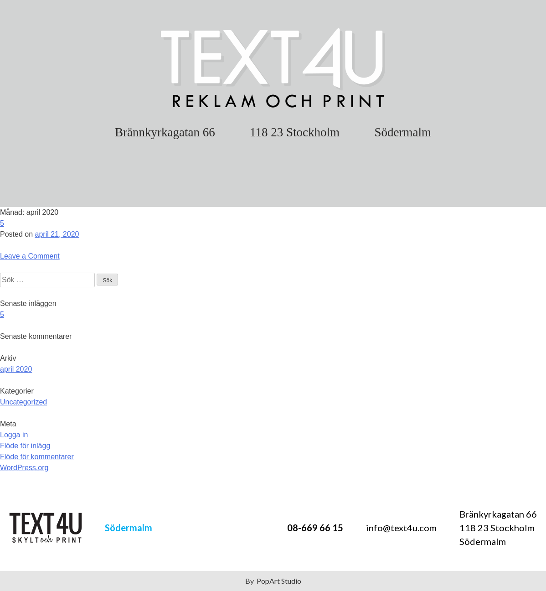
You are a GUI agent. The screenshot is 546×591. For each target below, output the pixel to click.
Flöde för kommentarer (37, 457)
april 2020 (16, 369)
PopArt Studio (279, 580)
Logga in (14, 435)
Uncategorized (23, 402)
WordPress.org (24, 468)
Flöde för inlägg (25, 446)
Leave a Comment (30, 256)
